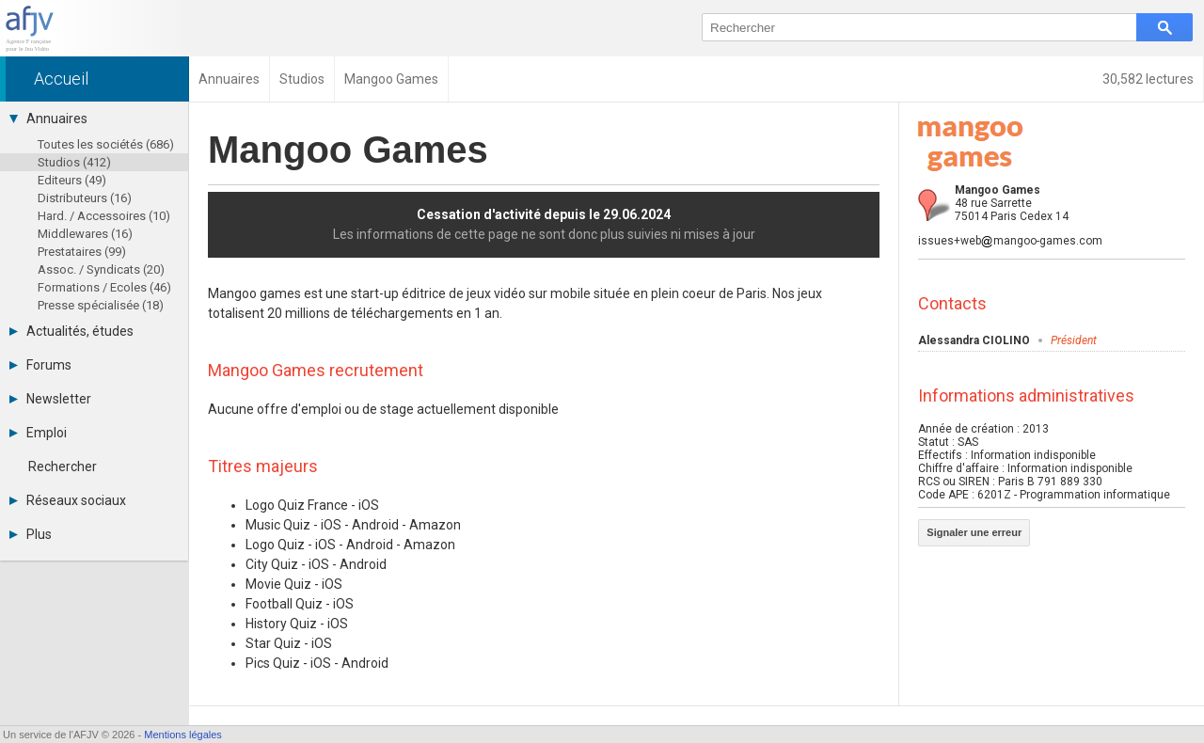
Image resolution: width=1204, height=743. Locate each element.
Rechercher (62, 466)
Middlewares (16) (85, 234)
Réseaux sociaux (67, 500)
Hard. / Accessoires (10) (104, 216)
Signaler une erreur (974, 532)
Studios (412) (74, 162)
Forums (40, 364)
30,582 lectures (1148, 79)
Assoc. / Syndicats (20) (101, 269)
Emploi (38, 432)
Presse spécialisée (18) (101, 305)
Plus (30, 534)
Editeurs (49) (72, 180)
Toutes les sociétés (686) (106, 144)
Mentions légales (183, 734)
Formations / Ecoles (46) (104, 287)
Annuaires (48, 118)
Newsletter (50, 398)
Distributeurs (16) (85, 198)
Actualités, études (71, 331)
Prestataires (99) (82, 252)
